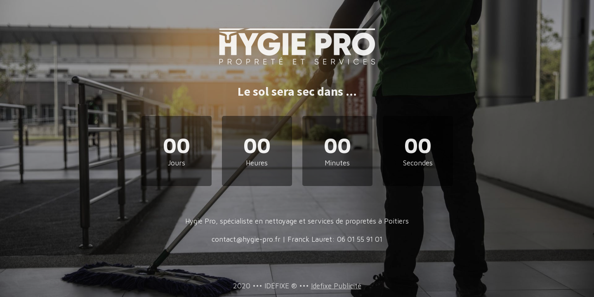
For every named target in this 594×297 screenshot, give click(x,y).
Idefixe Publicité (336, 286)
